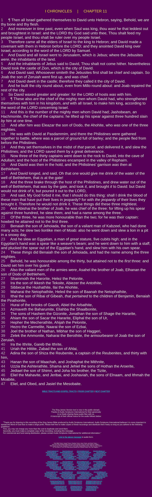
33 (3, 309)
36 (3, 322)
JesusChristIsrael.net (52, 461)
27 (3, 278)
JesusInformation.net (70, 469)
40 (3, 344)
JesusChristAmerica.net (66, 462)
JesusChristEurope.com (83, 472)
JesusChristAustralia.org (84, 456)
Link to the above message (70, 437)
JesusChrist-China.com (101, 476)
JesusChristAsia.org (67, 451)
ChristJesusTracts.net (91, 486)
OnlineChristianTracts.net (75, 483)
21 (3, 217)
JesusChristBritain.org (99, 451)
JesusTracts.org (83, 459)
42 (3, 353)
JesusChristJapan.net (99, 464)
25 (3, 261)
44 (3, 366)
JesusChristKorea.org (83, 453)
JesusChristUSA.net (51, 462)
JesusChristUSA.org (51, 452)
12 (3, 125)
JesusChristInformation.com (84, 473)
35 (3, 318)
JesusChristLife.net (101, 462)
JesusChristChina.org (68, 453)
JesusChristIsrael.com (52, 472)
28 (3, 283)
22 (3, 226)
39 (3, 335)
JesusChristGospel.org (82, 457)
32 (3, 305)
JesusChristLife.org (58, 459)
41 (3, 349)
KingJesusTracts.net (91, 489)
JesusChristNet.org (101, 452)
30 (3, 292)
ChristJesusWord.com (83, 478)
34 (3, 313)
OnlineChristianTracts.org (75, 482)
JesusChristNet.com (102, 473)
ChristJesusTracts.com (60, 486)
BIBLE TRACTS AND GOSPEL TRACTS (59, 391)
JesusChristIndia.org (67, 455)
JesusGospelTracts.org (76, 487)
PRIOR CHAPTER (86, 391)
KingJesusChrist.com (61, 490)
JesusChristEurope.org (83, 451)
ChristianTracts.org (94, 459)
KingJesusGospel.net (96, 468)
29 (3, 287)
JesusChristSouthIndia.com (68, 476)
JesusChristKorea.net (83, 464)
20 (3, 208)
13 (3, 134)
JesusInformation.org (70, 459)
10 (3, 99)
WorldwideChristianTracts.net (93, 483)
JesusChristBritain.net (99, 461)
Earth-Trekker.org (98, 456)
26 (3, 270)
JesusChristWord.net (55, 468)
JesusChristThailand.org (69, 456)
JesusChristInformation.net (84, 462)
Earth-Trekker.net (98, 466)
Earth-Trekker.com (102, 474)
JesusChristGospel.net (82, 468)
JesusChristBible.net (68, 468)
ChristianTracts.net (94, 469)
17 (3, 173)
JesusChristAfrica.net (52, 464)
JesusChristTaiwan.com (53, 477)
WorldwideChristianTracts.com (94, 481)
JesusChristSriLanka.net (99, 465)
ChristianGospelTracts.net (57, 483)
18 (3, 182)
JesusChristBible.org (68, 457)
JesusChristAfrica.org (52, 453)
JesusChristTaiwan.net (55, 466)
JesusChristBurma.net (83, 465)
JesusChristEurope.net (83, 461)
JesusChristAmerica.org (66, 452)
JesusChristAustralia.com (98, 477)
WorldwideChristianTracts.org (93, 482)
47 (3, 384)
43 (3, 362)
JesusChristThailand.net (69, 466)
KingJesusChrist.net (91, 490)
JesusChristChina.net (68, 464)
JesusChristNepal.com (50, 476)
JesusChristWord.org (55, 457)
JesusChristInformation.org (84, 452)
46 (3, 375)
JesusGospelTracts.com (60, 487)
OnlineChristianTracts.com (75, 481)
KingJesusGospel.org (96, 457)
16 (3, 164)
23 (3, 239)
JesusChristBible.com (69, 478)
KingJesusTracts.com (61, 489)
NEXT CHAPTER (102, 391)
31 (3, 296)
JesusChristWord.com (55, 478)
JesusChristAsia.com (67, 472)
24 (3, 252)
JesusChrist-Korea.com (87, 474)
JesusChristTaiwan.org (55, 456)
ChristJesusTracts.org (76, 486)
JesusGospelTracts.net (92, 487)
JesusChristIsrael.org (52, 451)
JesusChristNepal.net (52, 465)
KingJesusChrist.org (76, 490)
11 (3, 112)
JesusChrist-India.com (85, 476)
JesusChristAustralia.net (84, 466)
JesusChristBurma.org (83, 455)
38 (3, 331)
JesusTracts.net (83, 469)
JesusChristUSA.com (50, 473)
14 (3, 147)
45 (3, 370)
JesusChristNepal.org (51, 455)
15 (3, 156)
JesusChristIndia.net (67, 465)
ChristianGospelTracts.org (57, 482)
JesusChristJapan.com (83, 477)
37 (3, 327)
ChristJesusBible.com (96, 478)
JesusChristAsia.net (67, 461)
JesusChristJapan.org (99, 453)
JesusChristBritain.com (100, 472)
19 (3, 195)
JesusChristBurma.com (51, 474)
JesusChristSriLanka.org (99, 455)
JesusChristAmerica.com (66, 473)
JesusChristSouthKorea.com (68, 474)
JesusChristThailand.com (68, 477)
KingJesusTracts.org (76, 489)
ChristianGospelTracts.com (57, 481)
